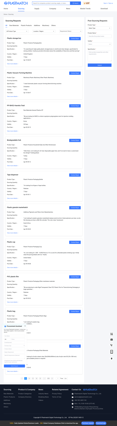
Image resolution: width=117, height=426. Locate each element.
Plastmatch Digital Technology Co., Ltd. (86, 394)
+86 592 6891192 (79, 400)
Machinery (45, 25)
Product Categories (25, 394)
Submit (100, 65)
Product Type (92, 25)
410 (48, 378)
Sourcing (21, 9)
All (6, 25)
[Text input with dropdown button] (51, 3)
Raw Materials (14, 25)
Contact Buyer (75, 38)
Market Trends (85, 9)
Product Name (92, 33)
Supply (36, 9)
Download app (101, 423)
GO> (66, 378)
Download (104, 9)
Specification (92, 49)
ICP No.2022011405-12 (75, 417)
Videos (40, 400)
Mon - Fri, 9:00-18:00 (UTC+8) (83, 404)
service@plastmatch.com (82, 397)
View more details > (12, 64)
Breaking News (43, 397)
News (68, 9)
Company (52, 9)
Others (53, 25)
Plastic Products (26, 25)
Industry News (43, 394)
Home (6, 9)
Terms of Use (56, 397)
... (44, 378)
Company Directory (24, 397)
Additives (37, 25)
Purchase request (88, 423)
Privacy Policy (57, 394)
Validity (90, 41)
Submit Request (14, 366)
